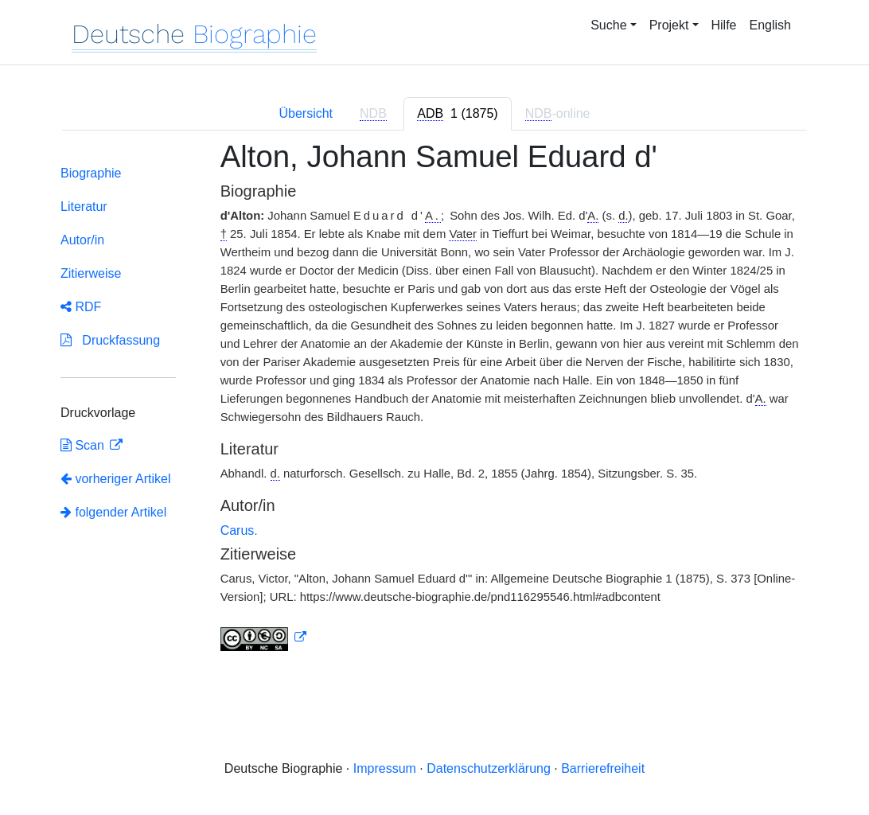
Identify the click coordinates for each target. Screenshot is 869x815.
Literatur (83, 206)
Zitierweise (90, 273)
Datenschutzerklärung (489, 768)
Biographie (91, 173)
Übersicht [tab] (306, 113)
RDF (80, 307)
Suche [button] (608, 25)
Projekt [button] (669, 25)
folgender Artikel (113, 512)
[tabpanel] (434, 405)
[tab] (457, 114)
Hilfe (724, 25)
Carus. (239, 530)
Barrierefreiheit (603, 768)
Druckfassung (110, 340)
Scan (83, 445)
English (770, 25)
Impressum (384, 768)
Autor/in (82, 240)
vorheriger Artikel (115, 478)
